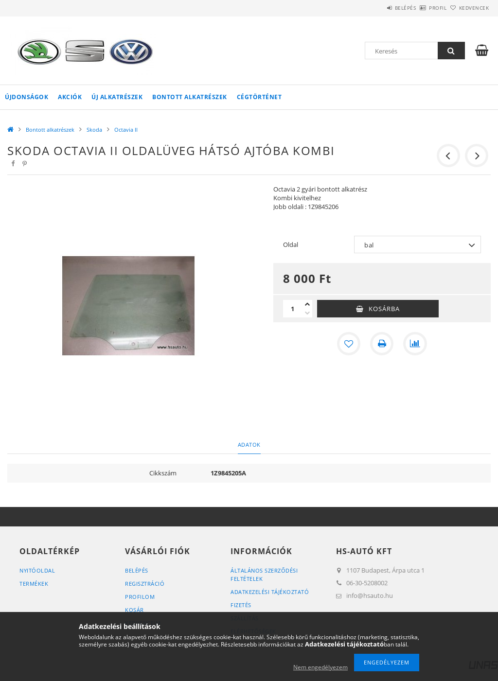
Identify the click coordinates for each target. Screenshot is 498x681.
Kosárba (384, 308)
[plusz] (307, 304)
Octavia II (126, 129)
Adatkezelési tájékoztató (270, 591)
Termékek (33, 583)
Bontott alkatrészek (189, 97)
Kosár (134, 609)
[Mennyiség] (292, 308)
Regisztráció (144, 583)
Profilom (140, 596)
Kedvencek (468, 7)
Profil (421, 7)
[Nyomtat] (381, 343)
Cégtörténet (259, 97)
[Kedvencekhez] (348, 343)
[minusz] (307, 313)
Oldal (290, 244)
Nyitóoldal (37, 570)
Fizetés (241, 605)
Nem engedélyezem (320, 667)
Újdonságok (26, 97)
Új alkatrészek (116, 97)
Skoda (94, 129)
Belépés (378, 7)
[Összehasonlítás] (415, 343)
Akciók (70, 97)
